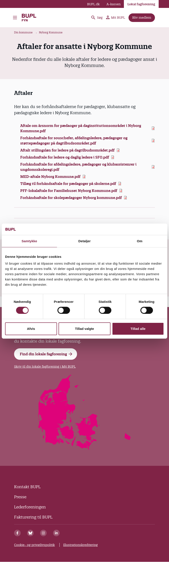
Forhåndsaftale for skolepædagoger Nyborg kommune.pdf (71, 197)
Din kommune (23, 32)
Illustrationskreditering (80, 545)
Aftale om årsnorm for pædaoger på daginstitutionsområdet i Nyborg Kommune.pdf (80, 128)
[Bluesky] (30, 533)
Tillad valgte (84, 329)
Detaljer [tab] (84, 241)
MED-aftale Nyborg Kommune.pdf (50, 176)
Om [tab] (139, 241)
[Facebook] (17, 533)
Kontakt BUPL (27, 486)
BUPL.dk (93, 4)
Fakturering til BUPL (33, 517)
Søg (97, 17)
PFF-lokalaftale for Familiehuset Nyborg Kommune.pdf (68, 190)
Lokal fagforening (141, 4)
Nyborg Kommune (50, 32)
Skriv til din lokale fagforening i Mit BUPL (45, 367)
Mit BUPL (115, 18)
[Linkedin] (56, 533)
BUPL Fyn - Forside (29, 18)
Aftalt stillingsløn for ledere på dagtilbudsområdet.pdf (67, 150)
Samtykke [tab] (29, 241)
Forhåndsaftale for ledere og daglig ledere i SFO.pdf (64, 157)
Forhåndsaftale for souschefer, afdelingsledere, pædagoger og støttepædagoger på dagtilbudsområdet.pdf (73, 140)
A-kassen (114, 4)
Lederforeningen (30, 507)
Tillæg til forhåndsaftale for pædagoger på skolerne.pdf (68, 183)
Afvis (31, 329)
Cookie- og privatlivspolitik (34, 545)
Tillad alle (137, 329)
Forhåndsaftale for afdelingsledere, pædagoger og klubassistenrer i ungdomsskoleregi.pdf (78, 167)
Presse (20, 496)
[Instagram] (43, 533)
